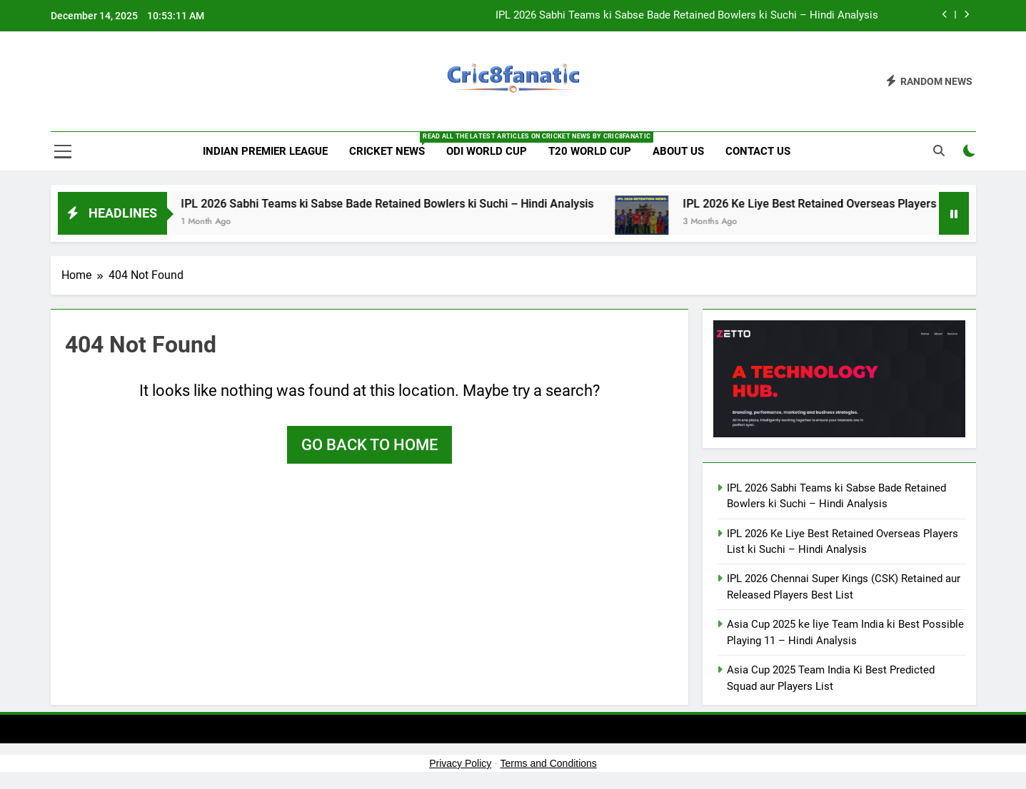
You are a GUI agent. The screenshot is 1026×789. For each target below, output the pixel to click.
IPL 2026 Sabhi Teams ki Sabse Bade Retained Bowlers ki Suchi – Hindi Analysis (687, 15)
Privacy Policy (460, 763)
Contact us (757, 151)
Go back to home (369, 445)
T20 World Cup (589, 151)
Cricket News (392, 145)
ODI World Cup (486, 151)
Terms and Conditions (548, 763)
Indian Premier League (265, 151)
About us (678, 151)
